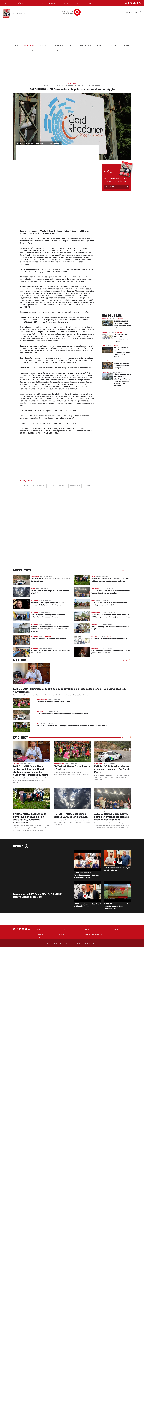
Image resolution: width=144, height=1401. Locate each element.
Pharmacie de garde (102, 51)
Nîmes (5, 3)
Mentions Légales (57, 943)
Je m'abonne (110, 186)
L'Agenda (126, 45)
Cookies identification (73, 943)
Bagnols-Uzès (37, 3)
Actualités (29, 45)
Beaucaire (53, 3)
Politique (44, 45)
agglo (52, 486)
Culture (113, 45)
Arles (79, 3)
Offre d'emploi (113, 929)
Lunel (90, 3)
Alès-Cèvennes (20, 3)
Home (16, 45)
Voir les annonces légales (78, 51)
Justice (100, 45)
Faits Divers (85, 45)
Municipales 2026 (123, 51)
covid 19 (87, 486)
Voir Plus (125, 570)
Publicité (29, 51)
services (62, 486)
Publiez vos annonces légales (50, 51)
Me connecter (133, 12)
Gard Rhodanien (39, 486)
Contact (46, 943)
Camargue (67, 3)
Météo (17, 51)
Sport (71, 45)
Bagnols (24, 486)
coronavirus (75, 486)
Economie (58, 45)
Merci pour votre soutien (91, 943)
